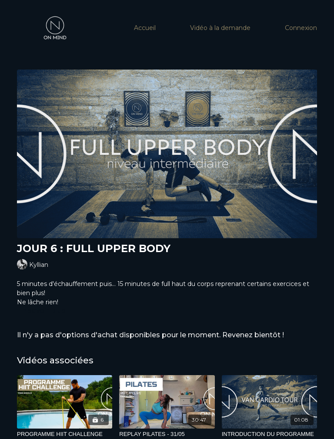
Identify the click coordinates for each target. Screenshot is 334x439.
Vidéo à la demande (220, 28)
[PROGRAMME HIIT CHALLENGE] (64, 434)
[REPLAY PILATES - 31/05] (166, 434)
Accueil (145, 28)
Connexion (301, 28)
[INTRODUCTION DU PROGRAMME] (269, 434)
